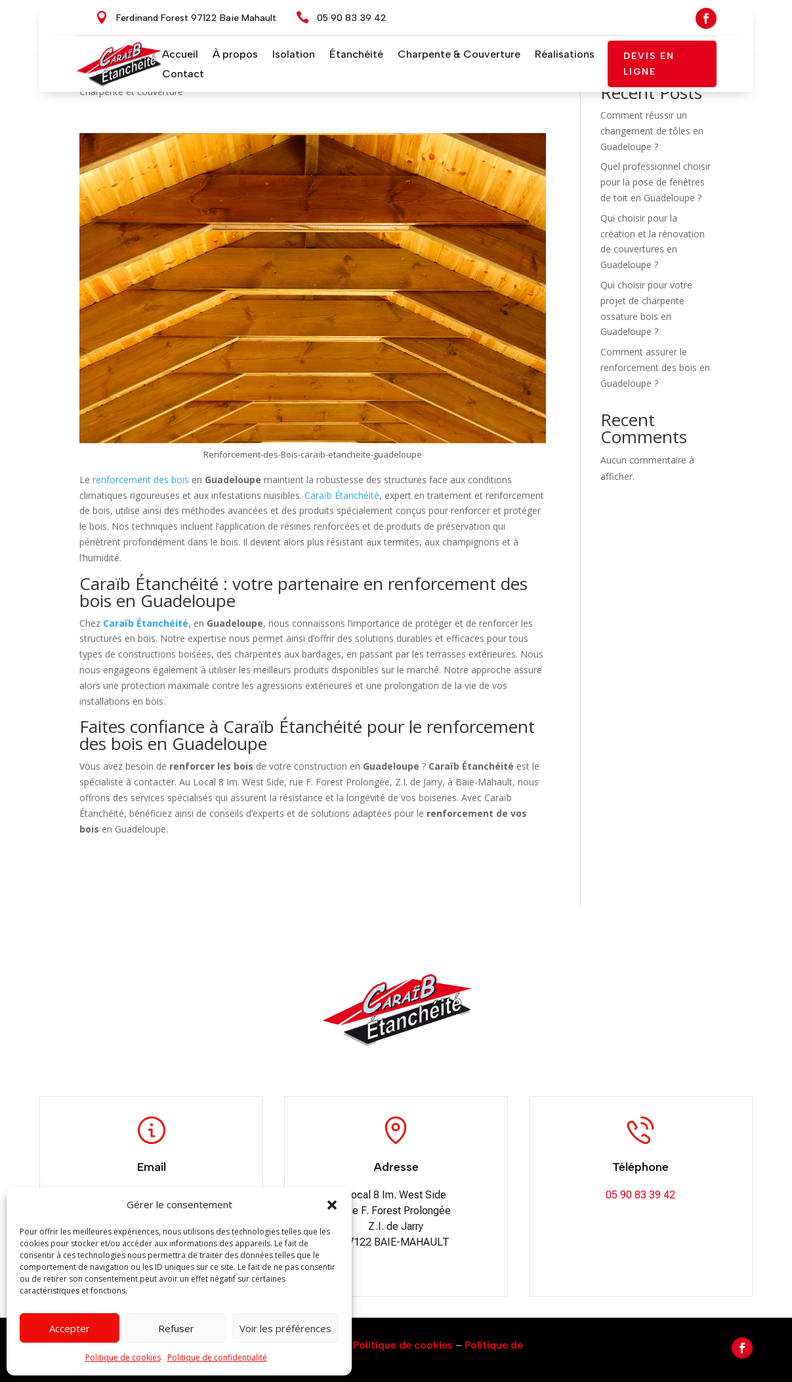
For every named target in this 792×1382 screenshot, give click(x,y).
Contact (183, 74)
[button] (332, 1205)
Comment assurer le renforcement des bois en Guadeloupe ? (655, 367)
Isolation (293, 55)
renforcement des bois (141, 479)
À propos (235, 55)
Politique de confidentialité (217, 1357)
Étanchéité (356, 55)
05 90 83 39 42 (351, 18)
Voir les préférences (285, 1328)
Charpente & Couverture (459, 55)
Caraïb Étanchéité (341, 495)
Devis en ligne (649, 63)
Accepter (69, 1328)
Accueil (180, 55)
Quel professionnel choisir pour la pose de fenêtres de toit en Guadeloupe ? (655, 182)
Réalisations (564, 55)
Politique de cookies (123, 1357)
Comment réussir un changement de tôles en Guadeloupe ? (651, 131)
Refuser (176, 1328)
